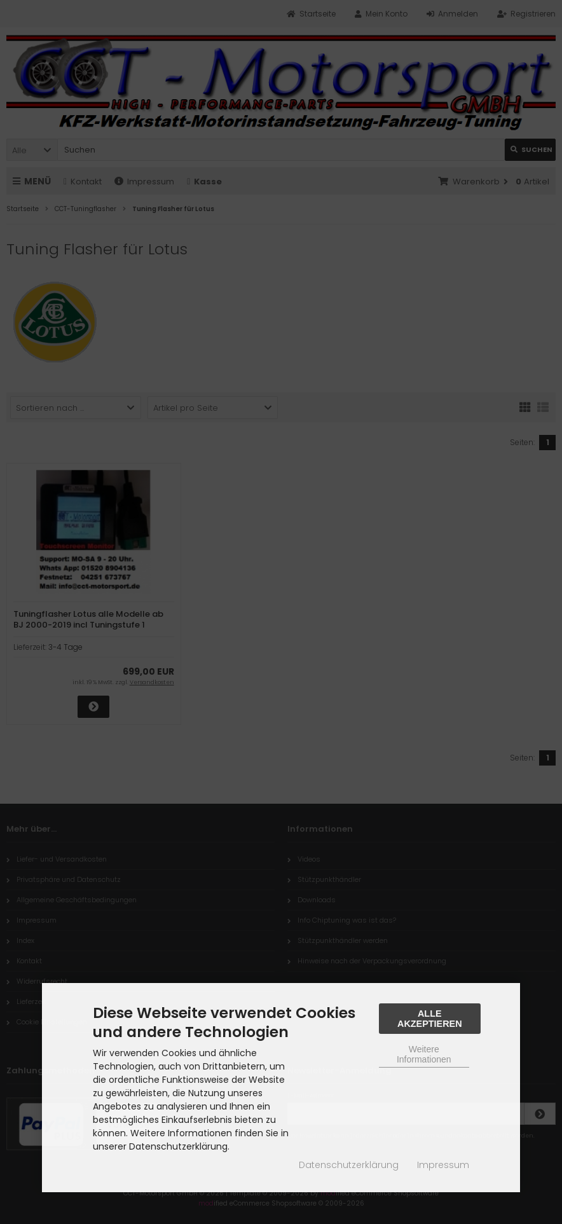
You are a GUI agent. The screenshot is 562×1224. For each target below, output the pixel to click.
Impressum (443, 1165)
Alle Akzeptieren (429, 1018)
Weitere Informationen (424, 1054)
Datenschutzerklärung (349, 1165)
